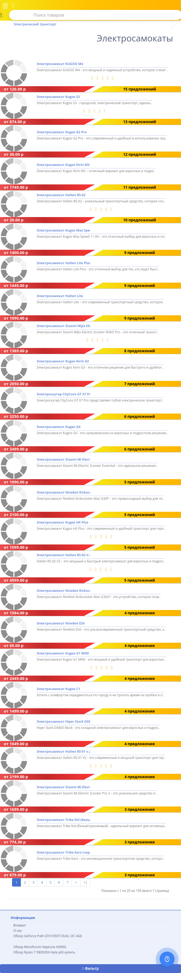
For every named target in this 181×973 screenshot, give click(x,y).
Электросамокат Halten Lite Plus (63, 263)
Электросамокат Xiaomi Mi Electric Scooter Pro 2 (63, 787)
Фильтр (90, 968)
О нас (17, 930)
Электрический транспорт (35, 24)
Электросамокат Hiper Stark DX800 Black (63, 721)
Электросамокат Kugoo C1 (58, 689)
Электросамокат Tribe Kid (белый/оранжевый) (63, 819)
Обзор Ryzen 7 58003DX (31, 952)
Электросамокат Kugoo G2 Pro (62, 132)
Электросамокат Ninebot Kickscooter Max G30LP (63, 590)
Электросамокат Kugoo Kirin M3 (63, 165)
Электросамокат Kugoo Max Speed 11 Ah (63, 230)
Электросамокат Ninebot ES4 (60, 623)
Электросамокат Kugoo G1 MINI (63, 653)
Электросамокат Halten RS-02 (61, 195)
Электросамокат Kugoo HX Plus (62, 522)
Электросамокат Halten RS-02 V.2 (63, 555)
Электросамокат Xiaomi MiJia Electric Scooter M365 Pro (63, 326)
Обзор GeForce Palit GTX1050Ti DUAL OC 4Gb (47, 936)
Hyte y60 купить (63, 952)
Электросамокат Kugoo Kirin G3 (63, 361)
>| (85, 882)
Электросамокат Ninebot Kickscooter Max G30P (63, 492)
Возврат (19, 925)
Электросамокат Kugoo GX (59, 427)
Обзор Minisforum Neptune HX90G (39, 947)
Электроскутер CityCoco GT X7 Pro (63, 394)
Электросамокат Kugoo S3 (58, 97)
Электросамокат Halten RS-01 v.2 (63, 752)
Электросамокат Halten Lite (60, 296)
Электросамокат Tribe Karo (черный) (63, 852)
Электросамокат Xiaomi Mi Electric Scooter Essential (63, 459)
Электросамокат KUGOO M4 (60, 64)
